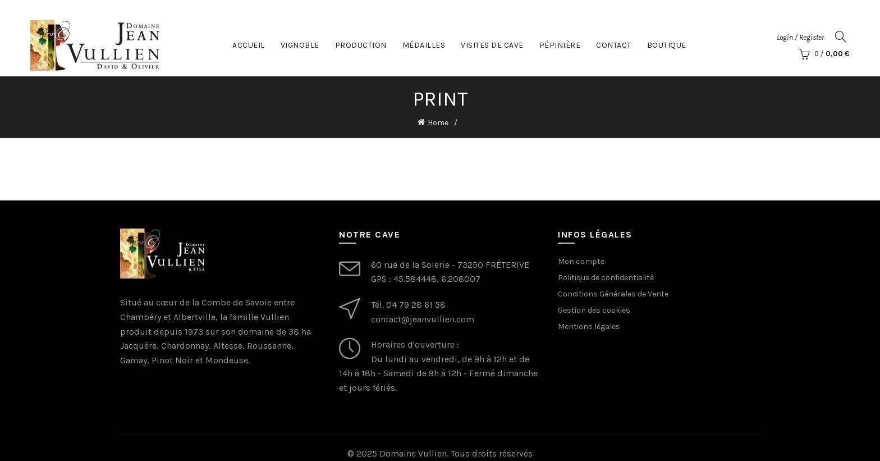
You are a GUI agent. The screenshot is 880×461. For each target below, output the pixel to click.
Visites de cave (492, 44)
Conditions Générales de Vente (613, 293)
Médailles (424, 44)
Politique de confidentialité (606, 277)
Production (361, 44)
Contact (613, 44)
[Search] (841, 36)
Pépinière (560, 44)
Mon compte (581, 261)
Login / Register (800, 37)
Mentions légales (589, 326)
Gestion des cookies (594, 309)
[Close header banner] (863, 11)
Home (438, 122)
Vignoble (300, 44)
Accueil (248, 44)
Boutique (666, 44)
